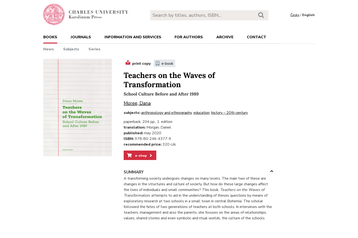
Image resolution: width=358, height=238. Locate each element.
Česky (294, 15)
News (48, 49)
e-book (164, 63)
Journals (81, 37)
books (50, 37)
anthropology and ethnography (166, 112)
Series (94, 49)
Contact (256, 37)
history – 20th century (229, 112)
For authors (189, 37)
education (201, 112)
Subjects (71, 49)
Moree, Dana (137, 103)
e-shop (140, 155)
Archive (224, 37)
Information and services (133, 37)
